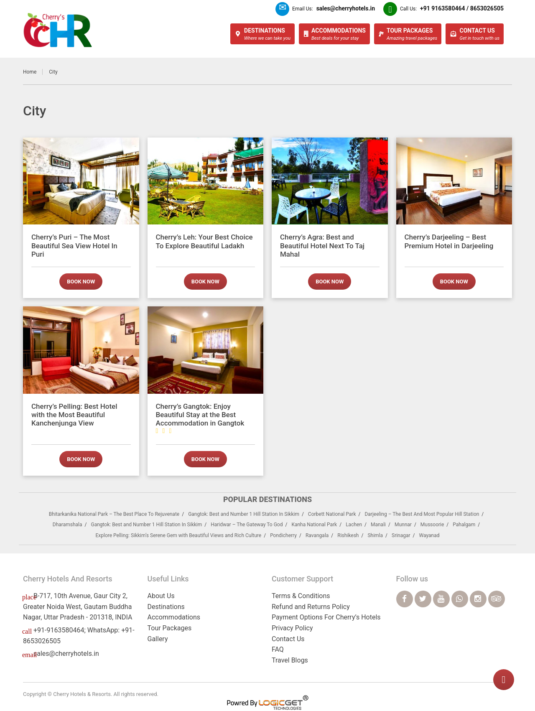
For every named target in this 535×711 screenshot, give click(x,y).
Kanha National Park (314, 525)
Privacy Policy (292, 628)
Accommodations (174, 617)
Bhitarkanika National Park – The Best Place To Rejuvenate (114, 514)
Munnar (403, 525)
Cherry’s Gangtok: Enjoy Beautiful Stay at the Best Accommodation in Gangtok (200, 418)
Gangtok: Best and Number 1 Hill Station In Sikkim (243, 514)
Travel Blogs (290, 660)
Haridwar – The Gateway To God (247, 525)
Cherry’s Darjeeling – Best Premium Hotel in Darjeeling (449, 241)
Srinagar (401, 535)
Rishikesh (348, 535)
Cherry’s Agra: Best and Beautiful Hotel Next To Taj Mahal (322, 245)
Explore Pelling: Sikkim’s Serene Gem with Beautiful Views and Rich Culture (178, 535)
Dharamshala (67, 525)
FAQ (278, 649)
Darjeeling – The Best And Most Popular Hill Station (421, 514)
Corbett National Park (332, 514)
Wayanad (429, 535)
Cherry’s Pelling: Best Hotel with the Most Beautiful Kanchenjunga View (74, 415)
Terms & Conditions (301, 596)
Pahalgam (464, 525)
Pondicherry (283, 535)
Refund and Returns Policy (311, 607)
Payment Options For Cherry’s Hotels (326, 617)
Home (29, 72)
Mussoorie (432, 525)
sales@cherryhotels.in (66, 653)
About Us (161, 596)
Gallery (158, 639)
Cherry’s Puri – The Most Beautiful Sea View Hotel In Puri (74, 245)
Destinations (166, 607)
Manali (378, 525)
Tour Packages (170, 628)
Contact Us (288, 639)
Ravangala (317, 535)
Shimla (375, 535)
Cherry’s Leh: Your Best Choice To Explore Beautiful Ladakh (204, 241)
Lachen (354, 525)
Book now (81, 281)
